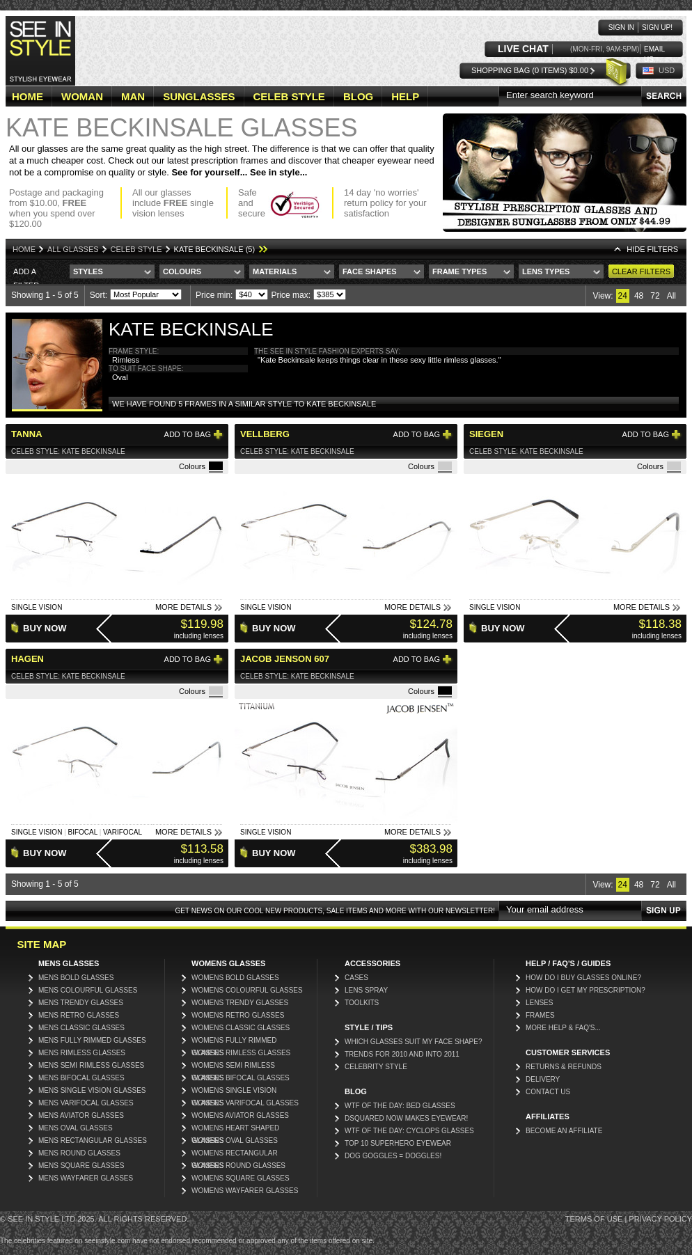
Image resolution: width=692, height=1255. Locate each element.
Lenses (539, 1003)
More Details (183, 607)
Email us (654, 49)
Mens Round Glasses (79, 1153)
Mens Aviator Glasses (81, 1115)
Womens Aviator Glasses (240, 1115)
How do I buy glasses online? (583, 977)
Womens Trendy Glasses (239, 1003)
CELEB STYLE (289, 96)
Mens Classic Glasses (81, 1028)
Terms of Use (594, 1219)
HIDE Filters (652, 249)
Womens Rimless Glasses (240, 1053)
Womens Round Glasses (238, 1165)
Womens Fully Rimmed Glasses (233, 1041)
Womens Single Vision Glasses (233, 1092)
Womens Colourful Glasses (247, 990)
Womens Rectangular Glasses (234, 1154)
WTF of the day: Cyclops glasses (409, 1131)
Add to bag (187, 434)
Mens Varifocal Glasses (86, 1103)
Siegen (486, 434)
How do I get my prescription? (585, 990)
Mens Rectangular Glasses (92, 1140)
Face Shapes (370, 271)
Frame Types (459, 271)
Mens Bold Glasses (75, 977)
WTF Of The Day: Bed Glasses (400, 1106)
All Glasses (73, 249)
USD (667, 70)
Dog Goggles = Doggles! (393, 1156)
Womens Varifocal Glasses (245, 1103)
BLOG (358, 96)
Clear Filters (641, 271)
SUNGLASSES (199, 96)
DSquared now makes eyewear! (406, 1118)
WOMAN (82, 96)
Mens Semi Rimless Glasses (91, 1065)
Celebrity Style (376, 1067)
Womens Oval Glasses (234, 1140)
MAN (133, 96)
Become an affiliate (564, 1131)
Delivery (543, 1079)
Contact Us (548, 1092)
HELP (405, 96)
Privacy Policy (660, 1219)
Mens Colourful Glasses (87, 990)
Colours (182, 271)
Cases (356, 977)
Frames (540, 1015)
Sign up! (657, 27)
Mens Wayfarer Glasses (85, 1178)
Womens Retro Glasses (237, 1015)
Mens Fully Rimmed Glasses (92, 1040)
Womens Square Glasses (240, 1178)
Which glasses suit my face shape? (413, 1041)
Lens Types (545, 271)
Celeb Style (136, 249)
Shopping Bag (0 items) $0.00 (529, 70)
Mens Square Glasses (81, 1165)
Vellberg (265, 434)
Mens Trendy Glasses (80, 1003)
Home (24, 249)
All (671, 296)
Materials (275, 271)
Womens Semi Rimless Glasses (233, 1066)
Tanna (26, 434)
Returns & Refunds (563, 1067)
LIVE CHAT (523, 49)
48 (638, 296)
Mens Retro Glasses (78, 1015)
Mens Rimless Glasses (81, 1053)
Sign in (621, 27)
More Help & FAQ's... (563, 1028)
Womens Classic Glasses (240, 1028)
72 (654, 296)
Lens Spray (366, 990)
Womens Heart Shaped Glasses (235, 1129)
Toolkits (362, 1003)
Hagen (27, 659)
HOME (27, 96)
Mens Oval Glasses (75, 1128)
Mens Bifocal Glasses (81, 1078)
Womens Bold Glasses (235, 977)
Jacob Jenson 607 (284, 659)
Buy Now (45, 628)
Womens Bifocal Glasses (240, 1078)
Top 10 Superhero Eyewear (398, 1143)
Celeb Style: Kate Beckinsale (68, 451)
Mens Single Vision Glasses (92, 1090)
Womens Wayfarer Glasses (244, 1190)
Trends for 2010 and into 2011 (402, 1054)
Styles (88, 271)
